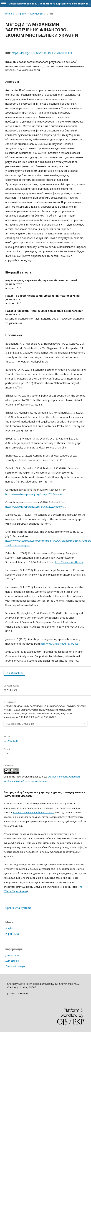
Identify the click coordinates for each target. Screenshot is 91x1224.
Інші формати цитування (20, 723)
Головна (9, 13)
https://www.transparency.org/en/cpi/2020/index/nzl (35, 506)
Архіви (22, 13)
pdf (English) (16, 673)
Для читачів (12, 955)
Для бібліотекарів (15, 966)
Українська (12, 933)
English (9, 928)
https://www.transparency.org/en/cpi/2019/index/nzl (35, 494)
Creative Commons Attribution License (33, 812)
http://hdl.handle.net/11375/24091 (60, 643)
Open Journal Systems (18, 907)
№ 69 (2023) (36, 13)
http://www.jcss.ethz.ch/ (69, 562)
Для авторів (12, 960)
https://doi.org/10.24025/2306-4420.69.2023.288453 (42, 53)
